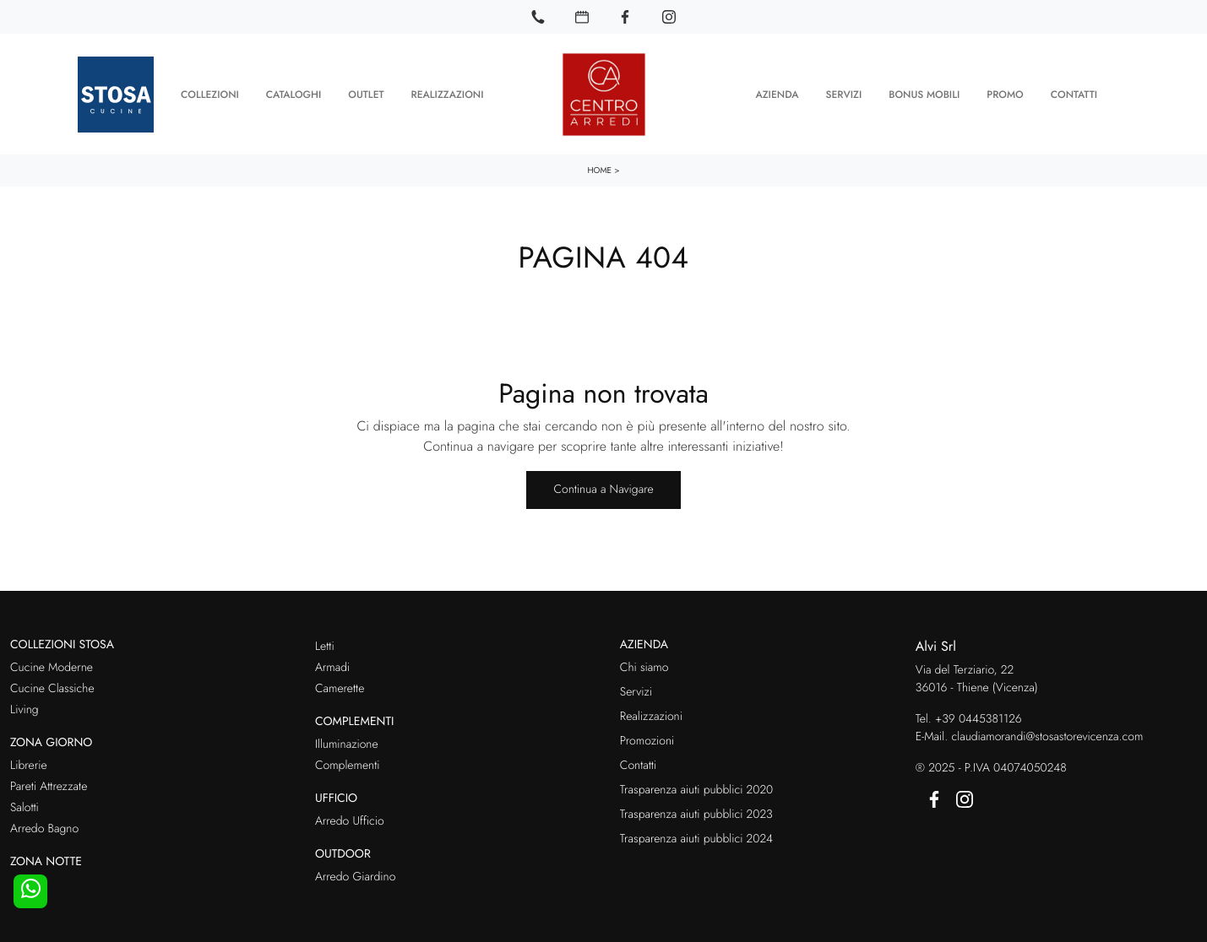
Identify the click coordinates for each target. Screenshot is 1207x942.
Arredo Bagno (44, 826)
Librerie (28, 763)
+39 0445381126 (978, 716)
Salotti (24, 805)
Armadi (332, 665)
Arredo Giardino (355, 874)
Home (599, 167)
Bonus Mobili (924, 92)
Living (24, 707)
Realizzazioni (447, 92)
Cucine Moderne (51, 665)
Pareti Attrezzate (48, 784)
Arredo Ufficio (349, 818)
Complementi (347, 763)
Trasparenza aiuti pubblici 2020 (696, 787)
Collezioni (210, 92)
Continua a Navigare (603, 487)
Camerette (339, 686)
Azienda (776, 92)
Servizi (843, 92)
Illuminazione (346, 742)
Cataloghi (293, 92)
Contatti (1074, 92)
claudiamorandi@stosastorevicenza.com (1047, 734)
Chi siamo (644, 665)
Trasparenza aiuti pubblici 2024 (696, 836)
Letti (324, 644)
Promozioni (647, 738)
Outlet (365, 92)
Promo (1005, 92)
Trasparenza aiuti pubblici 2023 (696, 812)
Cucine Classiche (52, 686)
